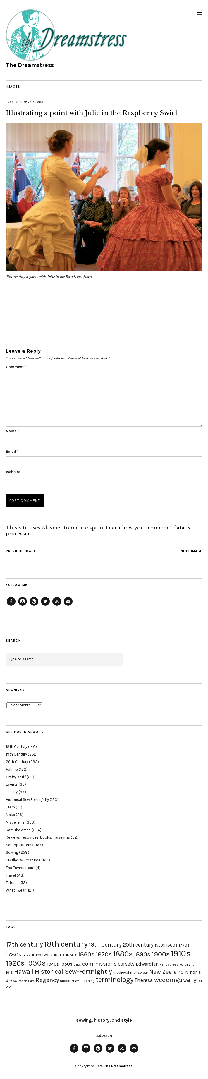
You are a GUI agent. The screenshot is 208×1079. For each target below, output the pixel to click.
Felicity (12, 792)
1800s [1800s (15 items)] (27, 955)
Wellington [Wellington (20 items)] (192, 980)
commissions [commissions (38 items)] (99, 964)
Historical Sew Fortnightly (27, 799)
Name (12, 431)
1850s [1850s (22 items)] (71, 955)
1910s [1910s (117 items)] (181, 953)
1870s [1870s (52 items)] (104, 954)
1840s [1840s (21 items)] (59, 955)
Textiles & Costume (23, 860)
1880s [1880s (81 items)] (123, 953)
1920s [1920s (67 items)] (15, 963)
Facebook (11, 605)
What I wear (15, 890)
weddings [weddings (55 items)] (168, 980)
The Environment (20, 867)
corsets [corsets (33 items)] (126, 964)
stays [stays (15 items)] (75, 981)
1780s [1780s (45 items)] (13, 954)
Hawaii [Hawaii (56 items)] (24, 971)
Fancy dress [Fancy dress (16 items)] (169, 964)
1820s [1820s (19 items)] (47, 955)
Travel (11, 875)
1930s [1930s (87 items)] (35, 963)
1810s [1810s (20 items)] (36, 955)
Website (13, 472)
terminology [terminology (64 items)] (114, 979)
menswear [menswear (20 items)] (139, 972)
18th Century (16, 746)
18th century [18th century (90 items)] (66, 944)
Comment (16, 367)
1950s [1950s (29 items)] (66, 964)
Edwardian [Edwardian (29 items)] (147, 964)
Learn (10, 807)
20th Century (17, 762)
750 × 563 (35, 102)
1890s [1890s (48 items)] (142, 954)
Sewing (12, 852)
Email (12, 451)
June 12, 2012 (16, 102)
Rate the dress (18, 830)
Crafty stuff (16, 777)
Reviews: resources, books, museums (38, 837)
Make (10, 815)
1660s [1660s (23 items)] (172, 945)
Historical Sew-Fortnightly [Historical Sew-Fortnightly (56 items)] (73, 971)
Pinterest (34, 605)
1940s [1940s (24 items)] (53, 964)
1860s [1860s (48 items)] (86, 954)
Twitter (45, 605)
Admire (12, 769)
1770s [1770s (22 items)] (184, 945)
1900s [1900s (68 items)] (161, 954)
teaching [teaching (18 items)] (87, 981)
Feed (56, 605)
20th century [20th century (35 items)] (138, 945)
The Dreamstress (30, 65)
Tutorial (12, 882)
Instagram (22, 605)
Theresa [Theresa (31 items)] (144, 980)
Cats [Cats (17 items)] (77, 964)
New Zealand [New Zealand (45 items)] (166, 971)
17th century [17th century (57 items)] (24, 944)
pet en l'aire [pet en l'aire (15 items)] (26, 981)
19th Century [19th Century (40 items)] (105, 944)
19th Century (16, 754)
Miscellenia (15, 822)
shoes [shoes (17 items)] (65, 981)
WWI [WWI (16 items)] (9, 987)
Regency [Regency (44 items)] (47, 979)
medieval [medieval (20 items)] (121, 972)
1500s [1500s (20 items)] (160, 945)
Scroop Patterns (19, 845)
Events (12, 784)
